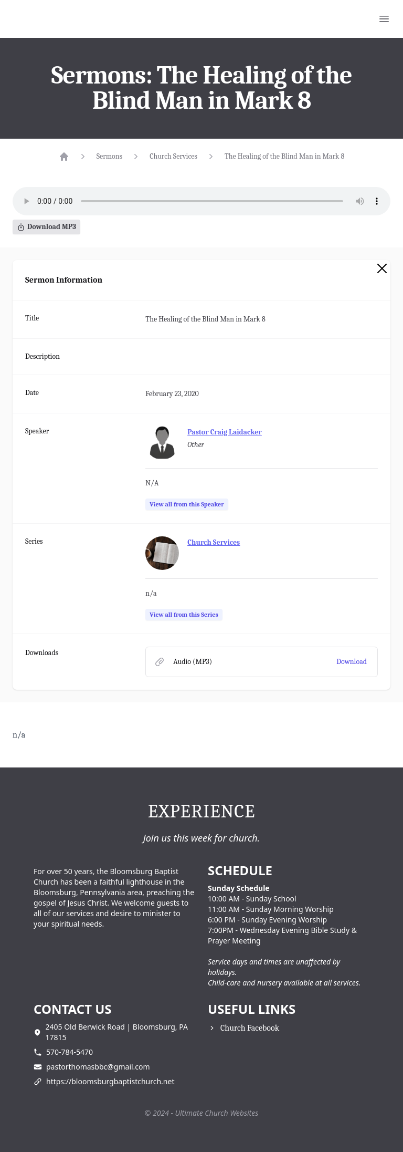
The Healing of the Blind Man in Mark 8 (284, 156)
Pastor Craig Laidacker (224, 432)
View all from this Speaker (187, 504)
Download (351, 661)
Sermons (109, 156)
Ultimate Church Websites (217, 1113)
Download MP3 (46, 226)
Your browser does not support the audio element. (201, 201)
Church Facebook (249, 1028)
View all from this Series (184, 614)
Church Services (173, 156)
